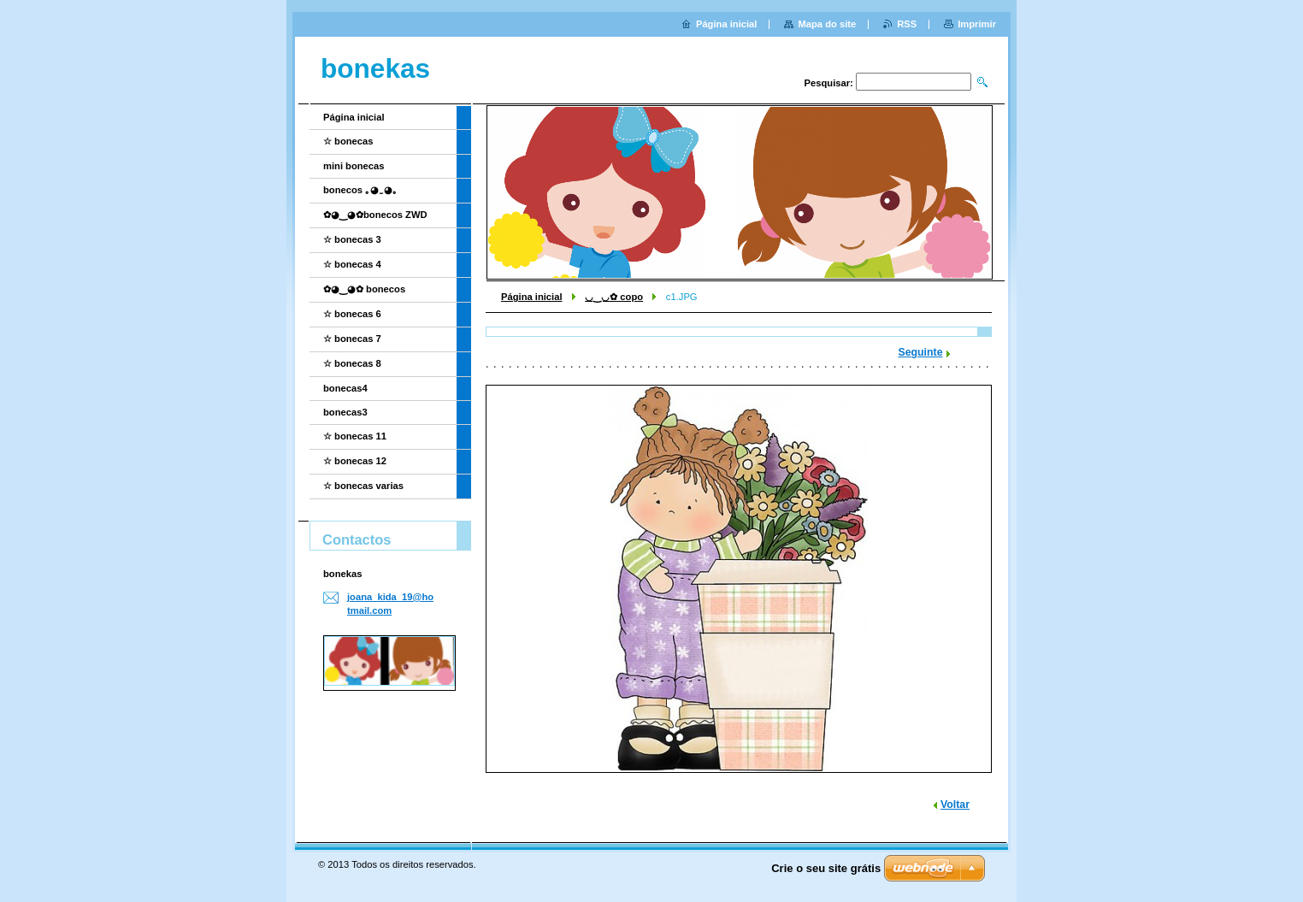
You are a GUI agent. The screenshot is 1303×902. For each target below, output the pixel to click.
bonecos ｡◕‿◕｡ (360, 190)
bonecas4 (345, 388)
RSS (907, 24)
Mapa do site (827, 24)
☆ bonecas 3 (352, 239)
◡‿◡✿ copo (614, 297)
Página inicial (532, 297)
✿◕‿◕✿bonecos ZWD (375, 214)
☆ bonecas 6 (352, 314)
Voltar (955, 805)
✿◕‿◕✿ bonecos (364, 289)
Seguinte (921, 352)
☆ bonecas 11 (354, 436)
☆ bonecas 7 (352, 338)
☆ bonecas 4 (352, 264)
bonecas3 (345, 412)
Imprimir (977, 24)
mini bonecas (354, 166)
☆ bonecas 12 (354, 461)
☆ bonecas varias (363, 485)
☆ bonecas (348, 141)
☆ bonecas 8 (352, 363)
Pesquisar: (829, 83)
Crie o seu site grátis (826, 868)
